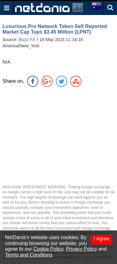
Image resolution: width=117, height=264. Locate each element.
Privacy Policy (81, 249)
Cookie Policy (48, 249)
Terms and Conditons (28, 254)
